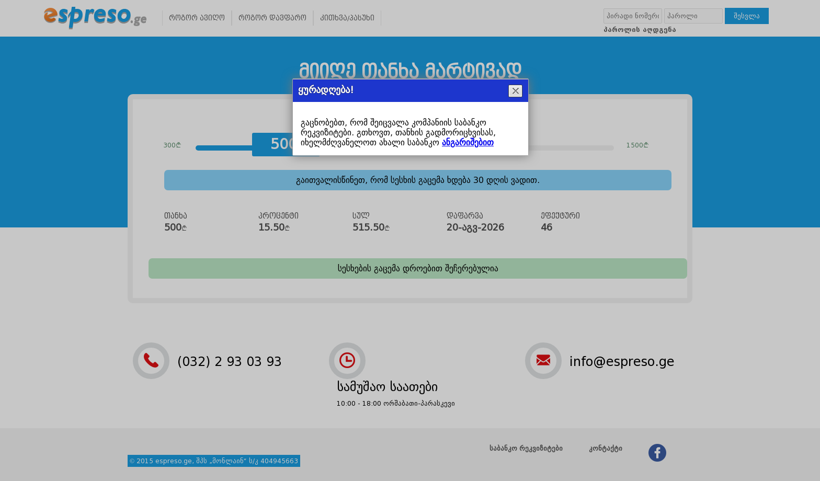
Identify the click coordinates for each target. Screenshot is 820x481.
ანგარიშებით (468, 142)
